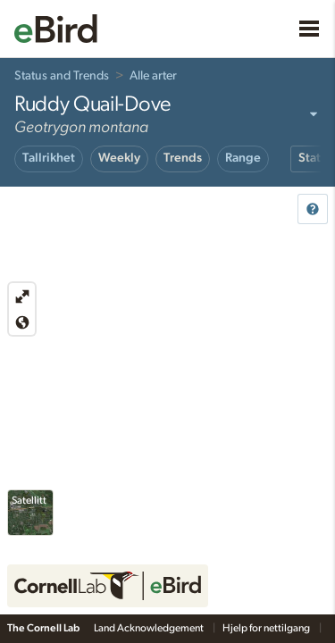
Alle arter (153, 76)
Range (243, 158)
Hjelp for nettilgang (267, 627)
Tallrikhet (48, 158)
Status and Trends (61, 76)
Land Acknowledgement (149, 627)
